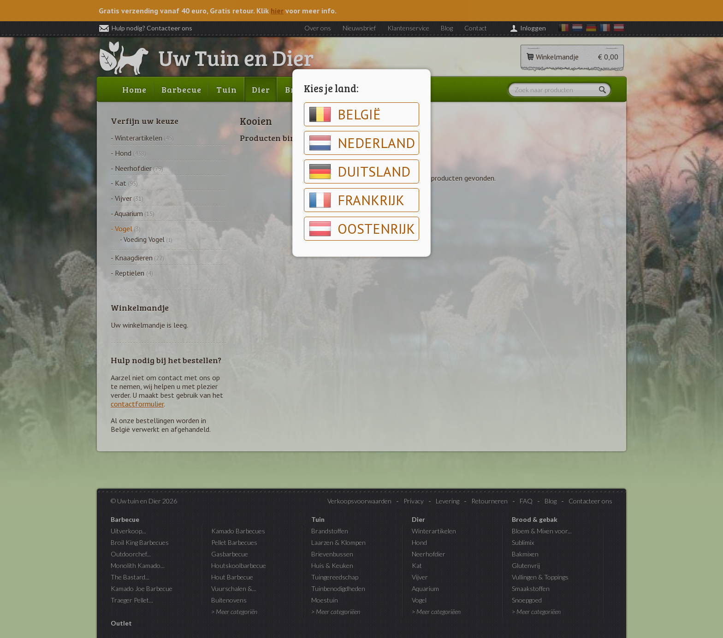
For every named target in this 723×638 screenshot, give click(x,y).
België (345, 114)
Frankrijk (356, 200)
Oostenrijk (362, 229)
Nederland (362, 143)
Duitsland (359, 171)
